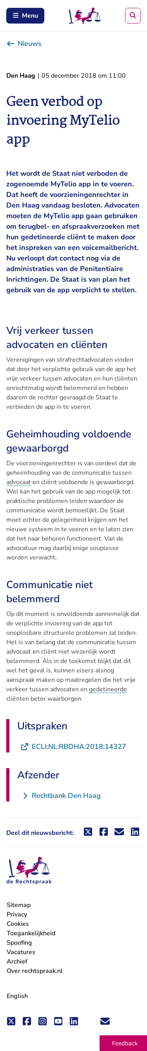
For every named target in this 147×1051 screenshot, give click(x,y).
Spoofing (19, 942)
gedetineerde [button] (108, 689)
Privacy (17, 914)
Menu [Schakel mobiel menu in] (25, 15)
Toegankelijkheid (31, 933)
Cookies (18, 924)
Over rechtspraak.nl (35, 971)
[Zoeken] (133, 16)
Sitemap (19, 905)
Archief (17, 961)
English (17, 996)
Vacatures (21, 952)
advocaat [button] (18, 482)
